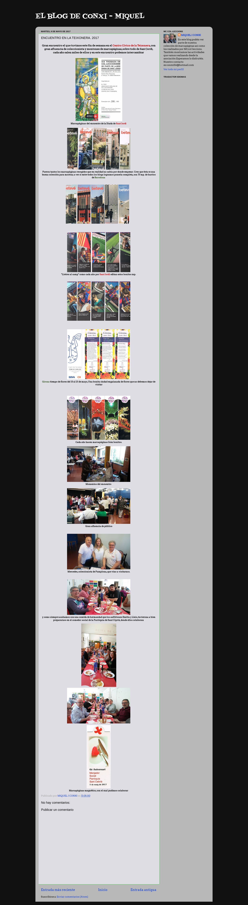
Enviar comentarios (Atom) (72, 896)
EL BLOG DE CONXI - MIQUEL (89, 16)
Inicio (102, 890)
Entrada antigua (143, 890)
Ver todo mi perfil (174, 69)
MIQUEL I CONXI (191, 35)
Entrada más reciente (58, 890)
